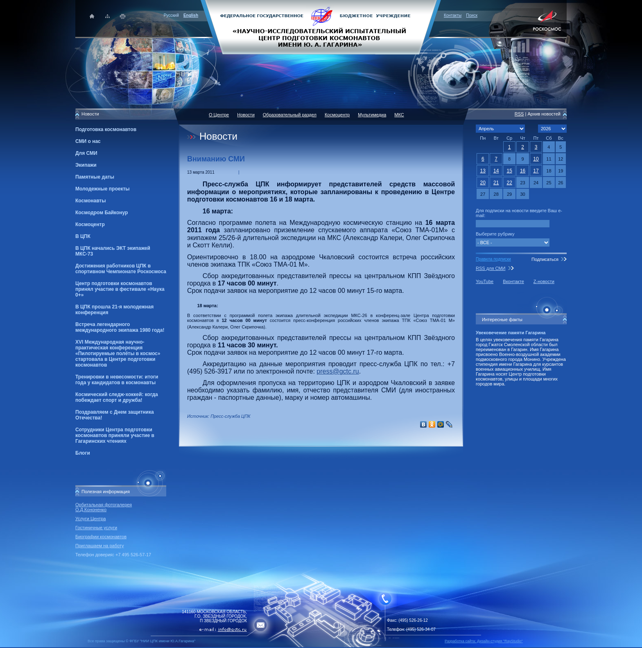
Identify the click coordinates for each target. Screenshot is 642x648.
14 (496, 171)
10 (535, 159)
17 (535, 171)
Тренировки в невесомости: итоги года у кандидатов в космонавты (116, 379)
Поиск (471, 15)
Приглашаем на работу (99, 545)
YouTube (484, 281)
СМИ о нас (88, 141)
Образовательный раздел (289, 114)
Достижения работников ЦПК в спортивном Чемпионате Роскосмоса (120, 268)
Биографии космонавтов (101, 536)
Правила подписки (493, 259)
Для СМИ (86, 153)
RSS (519, 113)
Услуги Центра (90, 518)
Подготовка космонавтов (105, 129)
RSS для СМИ (490, 268)
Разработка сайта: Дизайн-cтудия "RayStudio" (484, 641)
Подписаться (544, 259)
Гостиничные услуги (96, 527)
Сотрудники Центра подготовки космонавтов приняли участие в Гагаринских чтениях (114, 435)
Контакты (452, 15)
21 (496, 183)
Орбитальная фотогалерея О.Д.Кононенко (103, 507)
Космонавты (90, 201)
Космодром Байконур (101, 212)
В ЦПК (82, 236)
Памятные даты (94, 177)
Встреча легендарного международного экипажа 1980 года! (119, 327)
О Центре (219, 114)
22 (509, 183)
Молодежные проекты (102, 189)
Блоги (82, 453)
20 (483, 183)
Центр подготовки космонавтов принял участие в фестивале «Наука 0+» (120, 289)
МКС (399, 114)
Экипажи (86, 165)
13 (483, 171)
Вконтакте (513, 281)
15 (509, 171)
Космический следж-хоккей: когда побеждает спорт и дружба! (116, 397)
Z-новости (543, 281)
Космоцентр (90, 224)
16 (522, 171)
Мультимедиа (372, 114)
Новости (246, 114)
